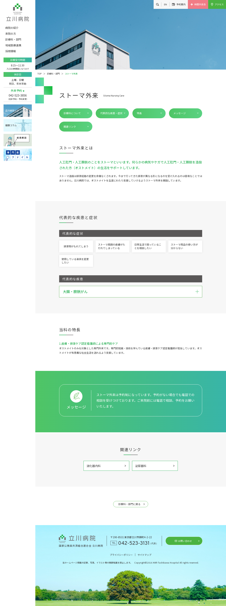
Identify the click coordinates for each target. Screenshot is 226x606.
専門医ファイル (18, 155)
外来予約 (16, 90)
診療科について (72, 113)
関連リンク (70, 126)
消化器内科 (94, 466)
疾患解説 (18, 140)
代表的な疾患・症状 (111, 113)
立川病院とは (12, 110)
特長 (139, 113)
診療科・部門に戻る (129, 504)
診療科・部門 (53, 73)
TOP (39, 73)
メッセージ (179, 113)
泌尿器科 (140, 466)
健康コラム (11, 125)
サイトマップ (144, 554)
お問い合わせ (185, 541)
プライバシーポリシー (121, 554)
